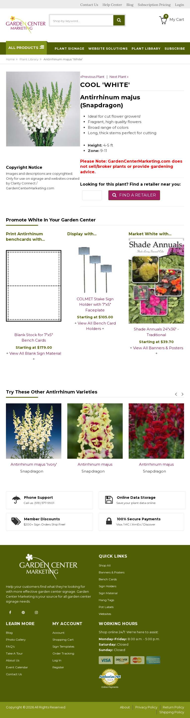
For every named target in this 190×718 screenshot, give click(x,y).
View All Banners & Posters (158, 348)
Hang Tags (106, 600)
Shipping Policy (171, 712)
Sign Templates (63, 646)
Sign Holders (107, 586)
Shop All (105, 565)
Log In (56, 660)
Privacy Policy (146, 707)
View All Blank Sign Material (35, 353)
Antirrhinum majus (95, 464)
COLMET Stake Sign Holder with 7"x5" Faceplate (95, 304)
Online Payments (110, 687)
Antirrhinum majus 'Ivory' (34, 464)
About (125, 707)
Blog (9, 632)
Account (58, 632)
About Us (12, 660)
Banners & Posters (111, 572)
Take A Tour (14, 653)
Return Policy (173, 707)
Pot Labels (106, 607)
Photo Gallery (16, 639)
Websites (105, 614)
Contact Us (14, 674)
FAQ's (10, 646)
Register (58, 667)
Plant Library (29, 59)
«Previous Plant (92, 77)
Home (10, 59)
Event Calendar (17, 667)
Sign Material (108, 593)
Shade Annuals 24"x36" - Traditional (156, 332)
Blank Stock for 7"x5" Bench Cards (33, 337)
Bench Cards (108, 579)
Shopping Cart (63, 639)
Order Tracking (63, 653)
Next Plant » (119, 77)
